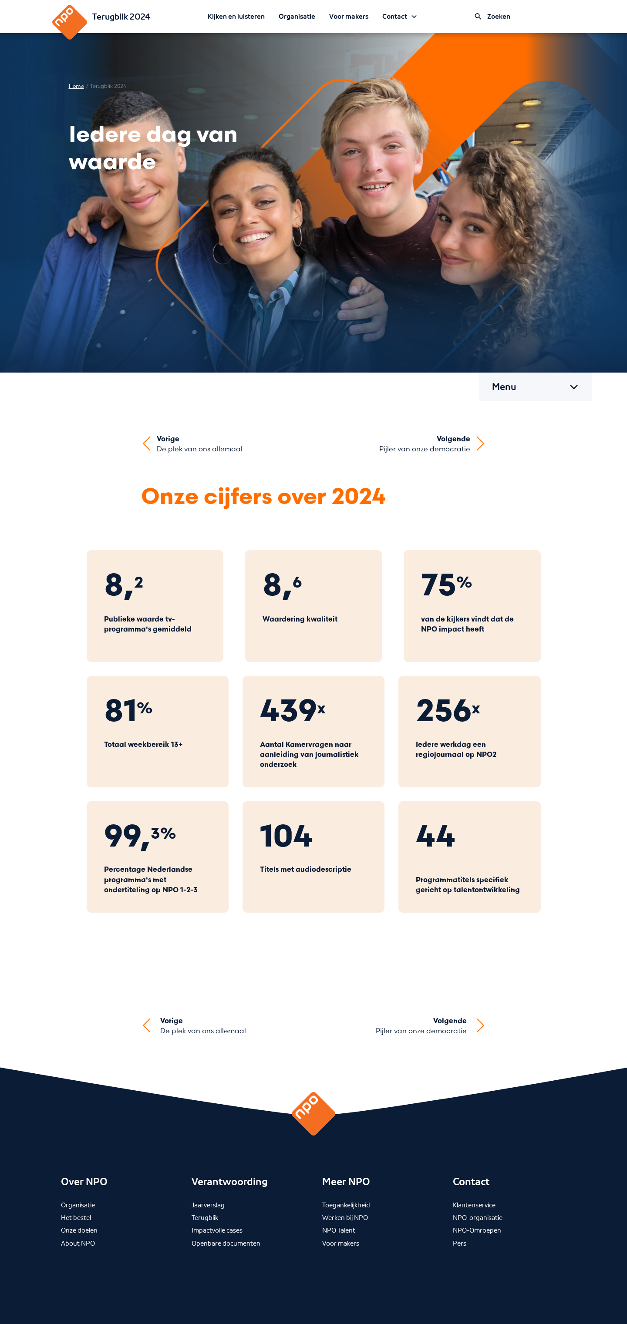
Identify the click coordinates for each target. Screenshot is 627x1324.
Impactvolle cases (217, 1230)
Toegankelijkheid (346, 1204)
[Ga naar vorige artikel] (192, 444)
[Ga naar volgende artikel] (432, 444)
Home (76, 87)
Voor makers (348, 16)
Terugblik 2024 (121, 16)
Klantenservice (474, 1204)
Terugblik (205, 1217)
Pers (459, 1243)
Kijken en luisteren (236, 16)
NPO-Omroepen (477, 1230)
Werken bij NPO (345, 1217)
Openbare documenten (226, 1243)
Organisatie (297, 16)
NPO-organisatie (477, 1217)
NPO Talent (338, 1230)
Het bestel (76, 1217)
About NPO (78, 1243)
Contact (394, 16)
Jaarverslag (208, 1204)
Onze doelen (79, 1230)
